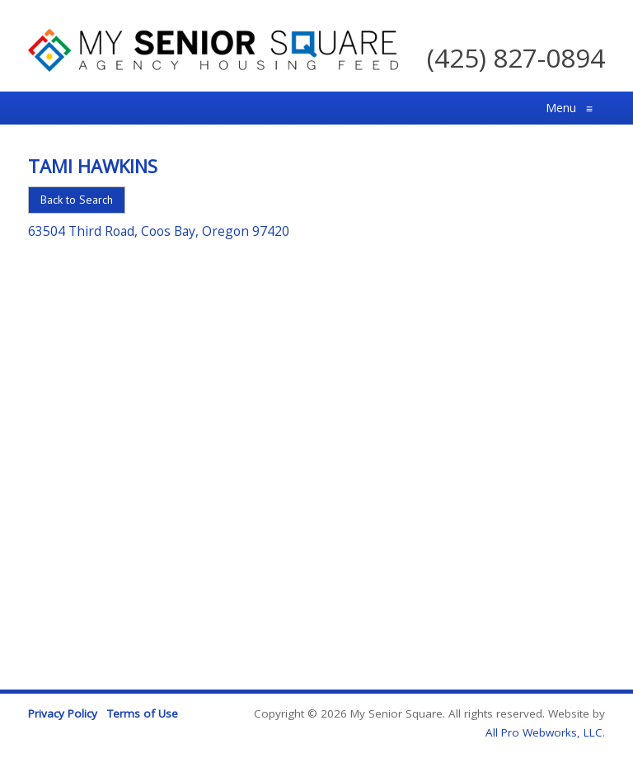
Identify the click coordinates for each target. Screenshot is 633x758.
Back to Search (76, 199)
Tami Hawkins (92, 165)
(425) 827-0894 (516, 57)
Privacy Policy (62, 713)
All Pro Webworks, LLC (544, 732)
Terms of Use (142, 713)
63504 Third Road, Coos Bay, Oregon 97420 (158, 231)
